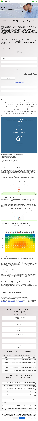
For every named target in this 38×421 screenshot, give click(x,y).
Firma (3, 62)
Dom (19, 58)
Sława (23, 298)
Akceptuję (22, 417)
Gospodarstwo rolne (6, 65)
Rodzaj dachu (3, 84)
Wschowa (26, 298)
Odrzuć (15, 417)
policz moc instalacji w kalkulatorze (19, 82)
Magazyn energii (4, 88)
